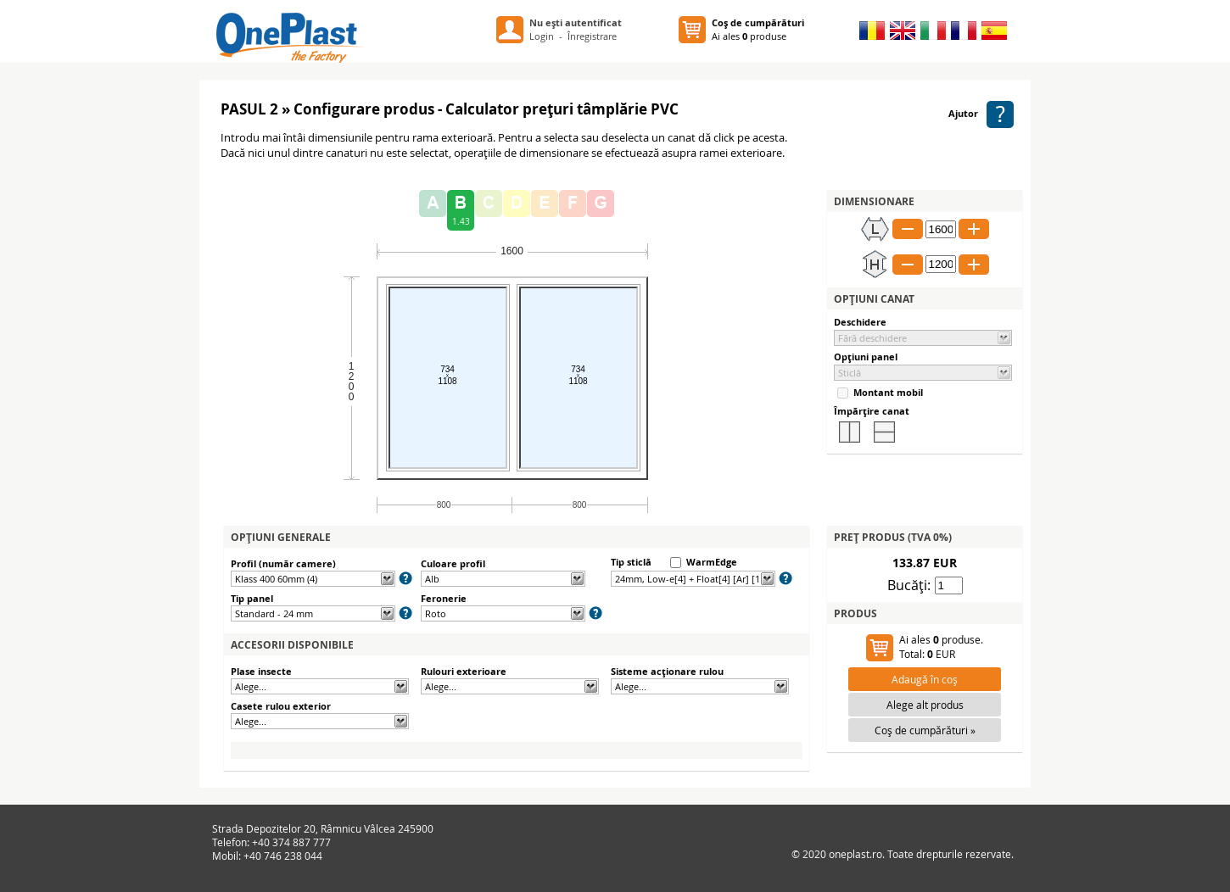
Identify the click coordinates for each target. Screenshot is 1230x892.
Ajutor (981, 113)
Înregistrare (592, 36)
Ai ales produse (758, 29)
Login (541, 36)
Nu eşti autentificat (575, 22)
